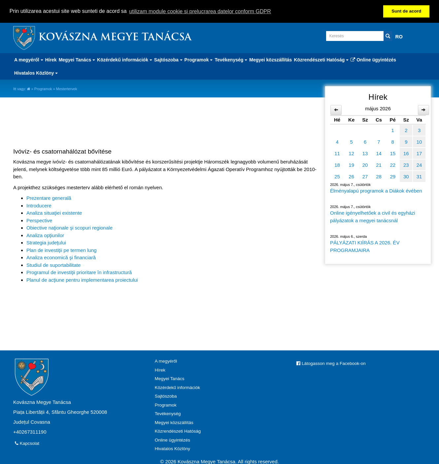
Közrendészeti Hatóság (178, 430)
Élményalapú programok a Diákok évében (376, 190)
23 (406, 164)
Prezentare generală (48, 197)
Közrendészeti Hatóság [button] (321, 59)
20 (365, 164)
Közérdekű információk (177, 386)
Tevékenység (168, 412)
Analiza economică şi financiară (61, 257)
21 (379, 164)
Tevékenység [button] (231, 59)
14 (379, 153)
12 (351, 153)
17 (419, 153)
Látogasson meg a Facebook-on (330, 362)
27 (365, 176)
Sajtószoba (166, 395)
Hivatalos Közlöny (172, 448)
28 (379, 176)
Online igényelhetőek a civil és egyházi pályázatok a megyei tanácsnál (372, 216)
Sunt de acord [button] (406, 11)
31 (419, 176)
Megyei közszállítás (270, 59)
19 (351, 164)
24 (419, 164)
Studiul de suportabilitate (53, 264)
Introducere (38, 205)
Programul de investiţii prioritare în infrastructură (79, 272)
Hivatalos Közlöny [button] (36, 72)
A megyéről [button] (28, 59)
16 (406, 153)
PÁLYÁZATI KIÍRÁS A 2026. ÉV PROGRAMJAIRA (364, 246)
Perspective (39, 220)
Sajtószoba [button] (168, 59)
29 (392, 176)
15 (392, 153)
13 (365, 153)
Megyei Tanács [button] (77, 59)
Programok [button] (199, 59)
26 (351, 176)
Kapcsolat (27, 442)
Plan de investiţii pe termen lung (61, 249)
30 (406, 176)
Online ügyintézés (373, 59)
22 (392, 164)
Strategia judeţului (46, 242)
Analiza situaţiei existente (54, 212)
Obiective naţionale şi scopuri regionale (69, 227)
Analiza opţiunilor (45, 234)
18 (337, 164)
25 (337, 176)
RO (399, 36)
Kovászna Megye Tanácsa (114, 37)
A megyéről (166, 360)
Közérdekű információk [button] (124, 59)
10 (419, 141)
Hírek (51, 59)
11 (337, 153)
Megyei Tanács (170, 377)
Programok (43, 88)
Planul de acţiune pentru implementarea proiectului (82, 279)
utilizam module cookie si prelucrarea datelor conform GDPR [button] (200, 11)
